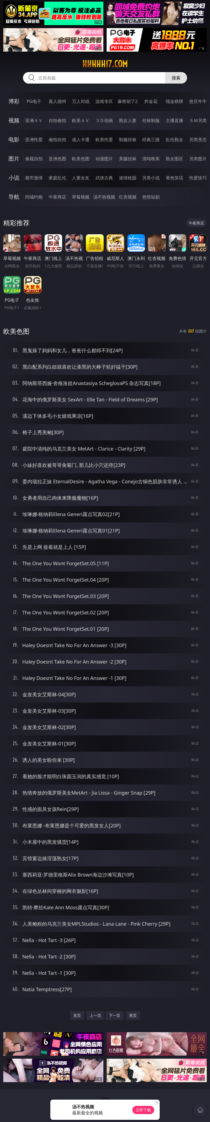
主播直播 (174, 120)
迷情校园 (127, 178)
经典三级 (151, 140)
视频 (13, 120)
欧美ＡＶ (80, 120)
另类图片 (198, 159)
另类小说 (151, 178)
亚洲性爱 (34, 140)
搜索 (176, 78)
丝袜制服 (151, 120)
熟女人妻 (127, 120)
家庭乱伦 (57, 178)
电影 (13, 139)
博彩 (13, 101)
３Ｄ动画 (104, 120)
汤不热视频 (104, 197)
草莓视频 (80, 197)
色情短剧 (151, 197)
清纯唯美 (151, 159)
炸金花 (151, 101)
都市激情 (34, 178)
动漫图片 (104, 159)
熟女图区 (174, 159)
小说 (13, 177)
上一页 (95, 1015)
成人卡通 (80, 140)
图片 (13, 158)
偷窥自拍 (34, 159)
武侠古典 (104, 178)
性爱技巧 (198, 178)
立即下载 (143, 1109)
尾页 (133, 1015)
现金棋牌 (174, 101)
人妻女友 (80, 178)
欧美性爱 (104, 140)
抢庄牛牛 (198, 101)
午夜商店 (57, 197)
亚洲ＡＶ (34, 120)
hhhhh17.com (105, 63)
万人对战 (80, 101)
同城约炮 (34, 197)
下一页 (114, 1015)
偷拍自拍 (57, 140)
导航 (13, 196)
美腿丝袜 (127, 159)
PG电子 (34, 101)
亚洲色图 (57, 159)
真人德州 (57, 101)
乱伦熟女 (174, 140)
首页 (77, 1015)
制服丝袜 (127, 140)
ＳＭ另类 (198, 120)
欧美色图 (80, 159)
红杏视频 (127, 197)
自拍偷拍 (57, 120)
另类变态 (198, 140)
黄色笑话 (174, 178)
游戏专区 (104, 101)
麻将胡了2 (128, 101)
